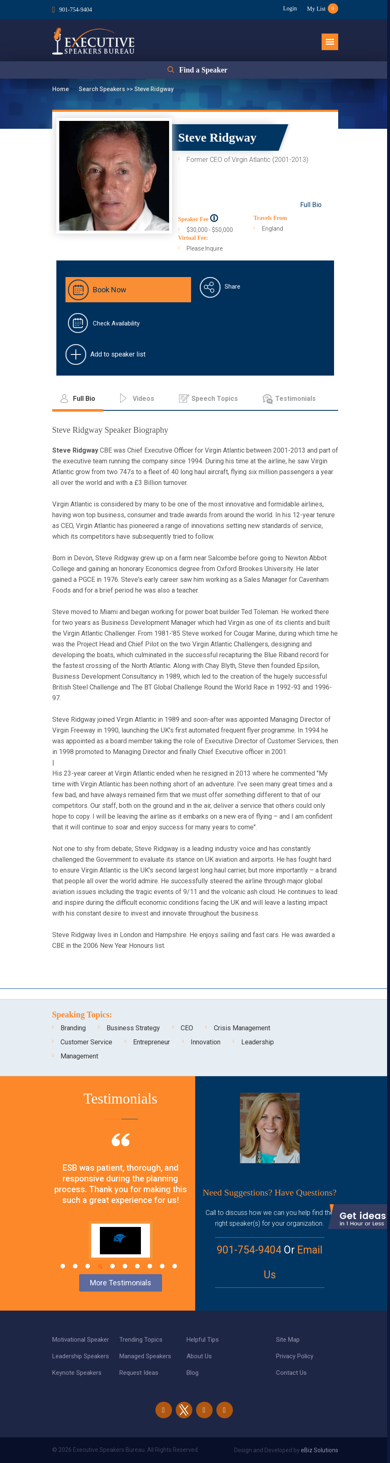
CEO (187, 1028)
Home (61, 89)
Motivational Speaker (80, 1339)
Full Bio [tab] (84, 399)
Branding (73, 1028)
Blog (193, 1372)
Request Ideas (138, 1372)
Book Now (109, 289)
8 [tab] (150, 1266)
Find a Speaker (203, 70)
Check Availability (116, 323)
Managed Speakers (145, 1356)
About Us (199, 1356)
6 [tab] (125, 1266)
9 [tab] (162, 1266)
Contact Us (291, 1372)
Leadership (257, 1042)
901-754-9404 (75, 10)
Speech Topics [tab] (214, 399)
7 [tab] (137, 1266)
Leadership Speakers (80, 1356)
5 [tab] (112, 1266)
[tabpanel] (120, 1208)
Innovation (205, 1042)
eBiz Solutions (319, 1450)
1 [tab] (63, 1266)
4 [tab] (100, 1266)
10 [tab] (174, 1266)
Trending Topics (140, 1339)
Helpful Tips (203, 1339)
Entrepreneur (151, 1042)
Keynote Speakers (77, 1372)
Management (79, 1056)
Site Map (288, 1339)
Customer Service (86, 1042)
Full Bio (311, 205)
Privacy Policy (294, 1356)
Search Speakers (102, 89)
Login (289, 8)
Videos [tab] (143, 399)
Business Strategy (133, 1028)
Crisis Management (242, 1028)
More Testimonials (120, 1282)
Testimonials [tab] (295, 399)
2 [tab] (75, 1266)
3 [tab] (87, 1266)
